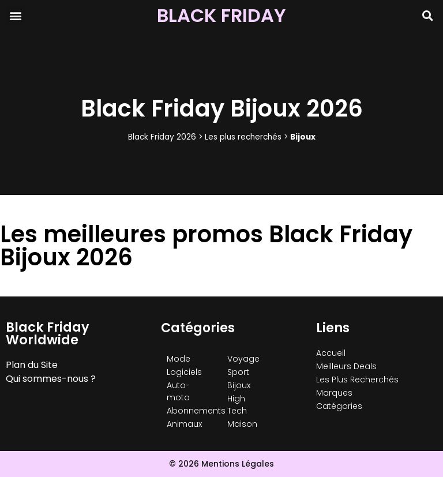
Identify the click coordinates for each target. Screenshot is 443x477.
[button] (15, 15)
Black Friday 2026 (162, 137)
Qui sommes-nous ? (51, 378)
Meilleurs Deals (346, 366)
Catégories (339, 406)
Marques (334, 393)
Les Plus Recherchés (357, 379)
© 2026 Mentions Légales (221, 464)
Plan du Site (32, 364)
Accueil (331, 353)
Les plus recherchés (243, 137)
